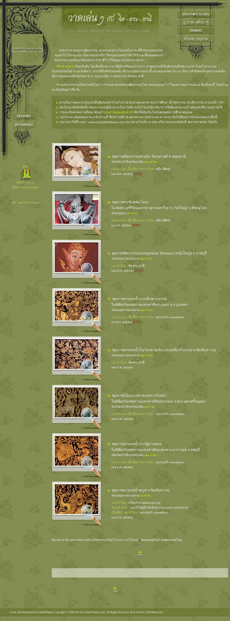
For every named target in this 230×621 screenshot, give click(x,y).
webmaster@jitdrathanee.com (106, 122)
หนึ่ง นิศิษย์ (163, 169)
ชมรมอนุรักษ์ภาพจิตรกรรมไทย (161, 540)
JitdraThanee (46, 612)
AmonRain (176, 317)
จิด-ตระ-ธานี (136, 265)
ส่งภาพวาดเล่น (197, 122)
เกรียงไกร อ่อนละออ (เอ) (144, 502)
